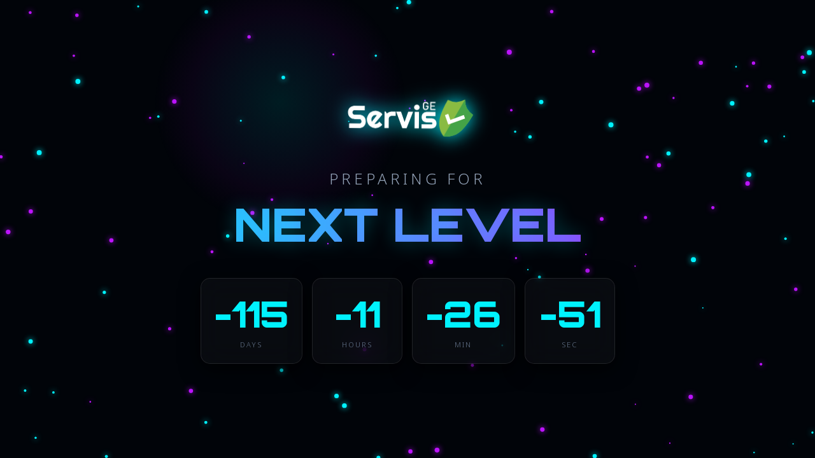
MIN (463, 344)
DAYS (251, 344)
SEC (570, 344)
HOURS (357, 344)
